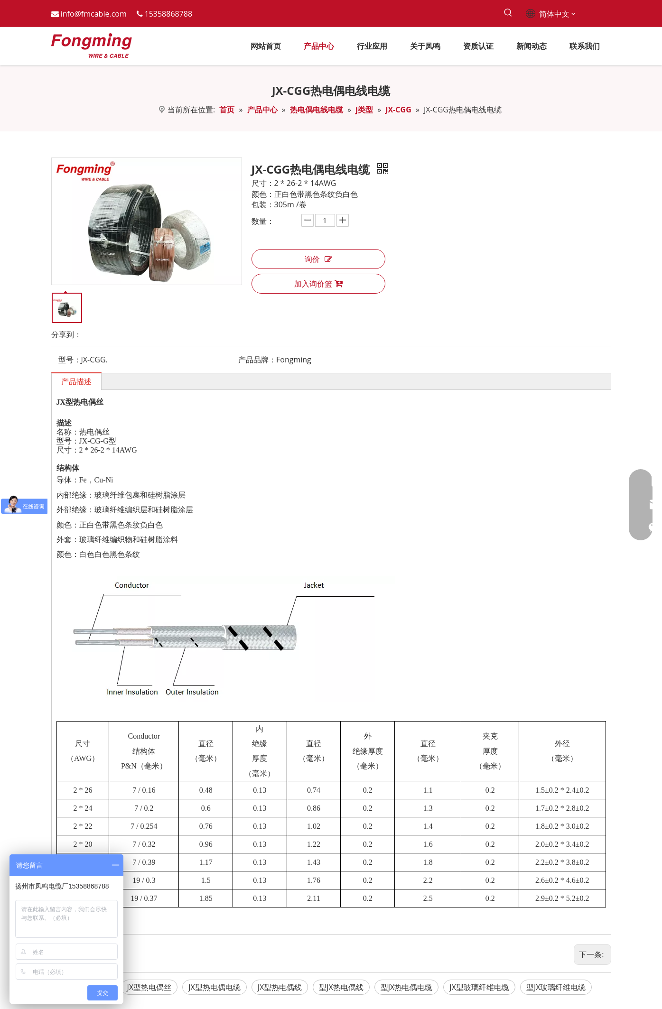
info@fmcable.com (94, 14)
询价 (318, 259)
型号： (69, 359)
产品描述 (76, 381)
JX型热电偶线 (280, 987)
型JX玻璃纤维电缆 (556, 987)
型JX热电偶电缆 (407, 987)
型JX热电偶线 (341, 987)
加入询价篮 (318, 283)
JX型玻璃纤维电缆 (479, 987)
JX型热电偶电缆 (214, 987)
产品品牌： (257, 359)
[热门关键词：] (508, 13)
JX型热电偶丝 (149, 987)
